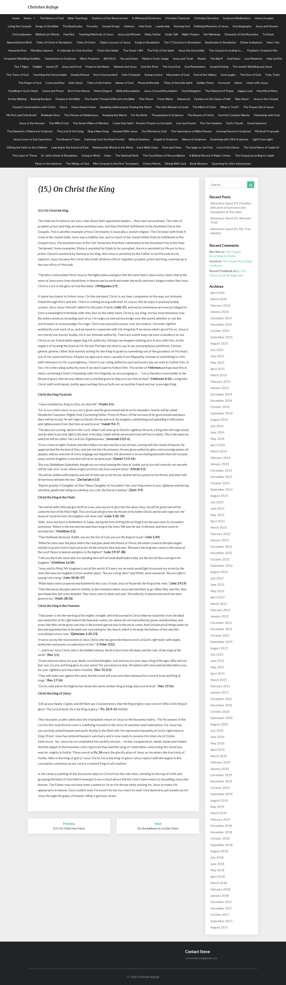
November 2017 (221, 908)
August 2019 (219, 800)
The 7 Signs (21, 66)
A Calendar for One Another (75, 50)
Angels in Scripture (166, 139)
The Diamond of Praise (219, 91)
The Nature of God (52, 18)
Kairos (238, 82)
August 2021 (219, 648)
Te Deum (268, 34)
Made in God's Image (155, 58)
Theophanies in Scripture (167, 115)
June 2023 (217, 508)
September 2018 (221, 845)
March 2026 (218, 299)
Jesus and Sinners (267, 26)
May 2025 (217, 362)
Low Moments (254, 58)
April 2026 (217, 292)
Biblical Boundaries (128, 91)
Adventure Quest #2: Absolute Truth (230, 220)
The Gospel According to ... (226, 50)
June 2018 (217, 864)
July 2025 (217, 350)
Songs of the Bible (46, 26)
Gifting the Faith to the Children (27, 147)
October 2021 (220, 635)
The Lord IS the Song (70, 131)
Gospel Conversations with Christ (34, 107)
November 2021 (221, 629)
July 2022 (217, 578)
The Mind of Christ (204, 107)
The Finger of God (29, 82)
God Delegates (191, 91)
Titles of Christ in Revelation (54, 42)
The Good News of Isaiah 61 (261, 147)
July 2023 (217, 502)
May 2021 (217, 667)
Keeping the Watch (114, 115)
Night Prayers (190, 34)
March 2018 (218, 883)
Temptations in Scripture (60, 58)
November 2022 (221, 553)
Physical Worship (148, 82)
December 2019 (221, 775)
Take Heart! (241, 99)
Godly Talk (171, 34)
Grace (63, 107)
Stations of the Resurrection (110, 18)
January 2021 (219, 692)
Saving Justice (153, 74)
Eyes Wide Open (147, 147)
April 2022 (217, 597)
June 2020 (217, 737)
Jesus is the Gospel (265, 99)
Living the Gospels (19, 26)
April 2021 (217, 673)
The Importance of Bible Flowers (191, 131)
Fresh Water (165, 99)
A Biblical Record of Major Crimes (210, 155)
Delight (37, 66)
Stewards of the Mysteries (241, 34)
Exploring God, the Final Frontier (104, 139)
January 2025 (219, 388)
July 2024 (217, 426)
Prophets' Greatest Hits (262, 50)
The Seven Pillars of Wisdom (91, 123)
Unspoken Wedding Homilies (22, 58)
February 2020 (220, 762)
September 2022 (221, 565)
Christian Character (177, 18)
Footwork (224, 82)
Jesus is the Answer (32, 123)
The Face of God (250, 74)
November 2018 (221, 832)
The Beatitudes (72, 26)
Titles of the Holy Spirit (178, 82)
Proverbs (92, 26)
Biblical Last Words (47, 34)
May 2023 (217, 515)
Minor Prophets (90, 58)
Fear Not (69, 34)
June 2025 (217, 356)
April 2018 (217, 876)
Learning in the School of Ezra (69, 147)
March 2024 (218, 451)
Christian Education (206, 18)
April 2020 (217, 749)
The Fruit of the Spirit (160, 50)
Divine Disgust (103, 91)
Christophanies (22, 34)
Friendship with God (267, 115)
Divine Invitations (251, 42)
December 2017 (221, 902)
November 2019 (221, 781)
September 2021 (221, 641)
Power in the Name (97, 66)
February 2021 (220, 686)
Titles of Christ (85, 42)
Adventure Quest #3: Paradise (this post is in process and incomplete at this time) (230, 207)
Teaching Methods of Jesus (95, 34)
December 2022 (221, 546)
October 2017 (220, 914)
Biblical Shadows (139, 139)
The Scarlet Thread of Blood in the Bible (109, 99)
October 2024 (220, 407)
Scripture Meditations (237, 18)
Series (28, 18)
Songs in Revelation (147, 42)
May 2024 (217, 438)
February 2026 (220, 305)
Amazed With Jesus (125, 131)
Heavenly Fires (17, 50)
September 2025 (221, 337)
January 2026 (219, 311)
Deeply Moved (80, 74)
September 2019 (221, 794)
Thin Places (146, 99)
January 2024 (219, 464)
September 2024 (221, 413)
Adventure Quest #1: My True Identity (230, 231)
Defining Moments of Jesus (211, 26)
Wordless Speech (42, 50)
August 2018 (219, 851)
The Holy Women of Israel (171, 107)
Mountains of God (177, 74)
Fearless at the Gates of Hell (212, 99)
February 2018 (220, 889)
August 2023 (219, 495)
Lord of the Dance (228, 147)
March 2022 (218, 604)
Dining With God (175, 163)
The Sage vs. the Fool (199, 147)
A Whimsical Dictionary (146, 18)
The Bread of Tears (68, 139)
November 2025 (221, 324)
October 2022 (220, 559)
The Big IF (216, 58)
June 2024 (217, 432)
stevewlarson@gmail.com (201, 958)
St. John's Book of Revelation (59, 155)
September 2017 (221, 921)
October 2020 (220, 711)
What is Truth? (229, 107)
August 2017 (219, 927)
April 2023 (217, 521)
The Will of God (59, 123)
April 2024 (217, 445)
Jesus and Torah (183, 58)
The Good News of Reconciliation (164, 155)
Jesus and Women (129, 34)
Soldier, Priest (205, 82)
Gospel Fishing (219, 66)
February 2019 (220, 819)
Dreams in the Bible (68, 99)
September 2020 (221, 718)
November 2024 (221, 400)
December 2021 (221, 622)
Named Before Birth (19, 42)
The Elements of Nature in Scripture (30, 131)
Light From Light (262, 139)
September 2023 (221, 489)
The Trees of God (17, 74)
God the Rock (149, 66)
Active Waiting (17, 99)
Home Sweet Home (83, 107)
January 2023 (219, 540)
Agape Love (245, 91)
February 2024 (220, 457)
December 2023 (221, 470)
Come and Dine (55, 82)
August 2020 (219, 724)
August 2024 (219, 419)
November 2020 (221, 705)
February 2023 (220, 534)
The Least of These (24, 155)
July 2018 (217, 857)
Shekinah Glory (50, 115)
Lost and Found (186, 123)
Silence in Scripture (194, 139)
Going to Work (91, 155)
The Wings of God (77, 163)
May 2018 (217, 870)
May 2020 (217, 743)
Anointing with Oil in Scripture (229, 139)
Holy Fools (145, 26)
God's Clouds (234, 123)
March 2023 (218, 527)
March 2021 (218, 680)
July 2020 (217, 730)
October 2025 (220, 330)
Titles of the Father (99, 82)
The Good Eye (171, 66)
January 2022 (219, 616)
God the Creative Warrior (234, 115)
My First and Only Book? (21, 115)
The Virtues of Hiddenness (81, 115)
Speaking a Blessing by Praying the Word (125, 107)
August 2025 (219, 343)
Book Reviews (199, 163)
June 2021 (217, 660)
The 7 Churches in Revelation (182, 42)
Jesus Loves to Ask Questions (32, 139)
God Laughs (228, 74)
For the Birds (139, 115)
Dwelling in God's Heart (23, 91)
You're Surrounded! (105, 74)
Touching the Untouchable (50, 74)
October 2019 (220, 787)
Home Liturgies (264, 18)
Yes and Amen (129, 58)
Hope (107, 155)
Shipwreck (183, 99)
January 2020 (219, 769)
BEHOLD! (110, 58)
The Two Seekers (211, 123)
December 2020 (221, 699)
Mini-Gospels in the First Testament (116, 163)
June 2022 (217, 584)
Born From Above (79, 91)
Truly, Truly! (272, 74)
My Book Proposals (267, 131)
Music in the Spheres (48, 163)
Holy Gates (76, 82)
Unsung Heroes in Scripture (233, 131)
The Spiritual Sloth (127, 155)
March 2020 (218, 756)
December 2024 (221, 394)
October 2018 (220, 838)
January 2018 (219, 895)
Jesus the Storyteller (191, 50)
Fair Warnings (211, 34)
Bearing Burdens (41, 99)
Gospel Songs (111, 26)
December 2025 (221, 318)
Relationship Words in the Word (112, 147)
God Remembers (195, 66)
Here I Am (273, 42)
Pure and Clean (171, 147)
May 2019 (217, 806)
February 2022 (220, 610)
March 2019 (218, 813)
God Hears (233, 58)
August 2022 (219, 572)
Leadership (163, 26)
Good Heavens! (257, 123)
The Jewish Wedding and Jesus (252, 66)
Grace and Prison (53, 91)
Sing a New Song (98, 131)
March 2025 (218, 375)
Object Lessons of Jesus (115, 42)
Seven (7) (52, 66)
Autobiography (242, 26)
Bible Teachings (78, 18)
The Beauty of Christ (200, 115)
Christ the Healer (108, 50)
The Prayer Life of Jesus (258, 107)
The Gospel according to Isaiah (254, 155)
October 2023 (220, 483)
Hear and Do (274, 58)
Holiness (129, 26)
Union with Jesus (257, 82)
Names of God (124, 82)
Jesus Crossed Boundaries (161, 91)
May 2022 (217, 591)
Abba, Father (153, 34)
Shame (201, 58)
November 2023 (221, 476)
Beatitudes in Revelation (220, 42)
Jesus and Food (71, 66)
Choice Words (152, 163)
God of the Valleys (205, 74)
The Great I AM (133, 50)
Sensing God (182, 26)
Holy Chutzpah (131, 74)
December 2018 (221, 825)
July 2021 (217, 654)
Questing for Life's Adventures (231, 163)
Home (16, 18)
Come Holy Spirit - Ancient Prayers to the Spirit (142, 123)
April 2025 (217, 369)
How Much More (267, 91)
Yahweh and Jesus (125, 66)
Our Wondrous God (154, 131)
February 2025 (220, 381)
